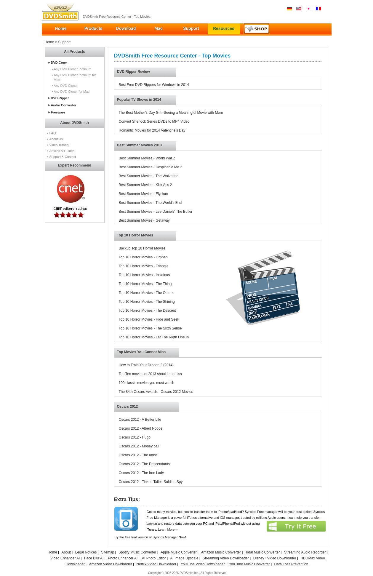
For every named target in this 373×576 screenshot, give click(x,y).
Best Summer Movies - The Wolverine (149, 176)
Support (191, 28)
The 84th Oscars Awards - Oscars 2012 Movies (156, 392)
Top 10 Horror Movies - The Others (146, 293)
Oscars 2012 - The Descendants (144, 464)
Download (126, 28)
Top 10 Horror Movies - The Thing (145, 284)
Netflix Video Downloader (156, 564)
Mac (158, 28)
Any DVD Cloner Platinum (73, 69)
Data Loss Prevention (291, 564)
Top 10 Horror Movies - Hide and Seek (149, 319)
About (66, 552)
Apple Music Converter (178, 552)
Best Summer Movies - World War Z (147, 158)
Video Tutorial (59, 145)
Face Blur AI (93, 558)
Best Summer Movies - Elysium (143, 194)
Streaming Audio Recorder (305, 552)
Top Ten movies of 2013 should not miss (150, 374)
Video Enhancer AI (65, 558)
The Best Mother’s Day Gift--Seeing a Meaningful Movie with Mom (171, 113)
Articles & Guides (61, 151)
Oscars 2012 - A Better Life (140, 419)
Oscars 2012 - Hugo (135, 437)
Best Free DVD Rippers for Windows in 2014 (154, 85)
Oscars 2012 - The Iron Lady (141, 473)
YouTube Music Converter (249, 564)
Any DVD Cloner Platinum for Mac (75, 77)
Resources (223, 28)
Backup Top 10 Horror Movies (142, 248)
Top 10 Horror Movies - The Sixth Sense (150, 328)
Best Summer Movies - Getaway (144, 220)
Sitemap (107, 552)
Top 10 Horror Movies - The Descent (147, 310)
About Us (56, 139)
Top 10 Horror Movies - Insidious (144, 275)
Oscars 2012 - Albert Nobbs (140, 428)
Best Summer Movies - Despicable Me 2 (150, 167)
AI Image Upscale (184, 558)
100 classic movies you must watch (146, 383)
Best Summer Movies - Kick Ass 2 (145, 185)
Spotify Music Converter (137, 552)
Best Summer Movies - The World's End (150, 203)
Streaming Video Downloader (226, 558)
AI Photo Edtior (154, 558)
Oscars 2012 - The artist (138, 455)
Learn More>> (168, 529)
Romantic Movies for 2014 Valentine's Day (152, 130)
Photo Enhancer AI (122, 558)
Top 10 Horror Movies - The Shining (147, 302)
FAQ (52, 133)
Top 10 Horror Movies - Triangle (144, 266)
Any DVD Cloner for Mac (71, 91)
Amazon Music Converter (221, 552)
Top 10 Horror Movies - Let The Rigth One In (154, 337)
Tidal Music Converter (262, 552)
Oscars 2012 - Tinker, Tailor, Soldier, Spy (151, 482)
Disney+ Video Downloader (274, 558)
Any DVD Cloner (66, 85)
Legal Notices (86, 552)
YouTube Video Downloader (203, 564)
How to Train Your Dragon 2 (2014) (146, 365)
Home (61, 28)
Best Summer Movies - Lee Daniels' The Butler (156, 211)
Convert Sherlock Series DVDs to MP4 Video (154, 121)
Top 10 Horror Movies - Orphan (143, 257)
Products (93, 28)
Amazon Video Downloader (110, 564)
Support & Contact (62, 157)
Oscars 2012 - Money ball (139, 446)
